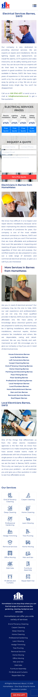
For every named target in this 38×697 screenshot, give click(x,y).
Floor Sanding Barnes (19, 378)
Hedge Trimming (18, 645)
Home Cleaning (18, 634)
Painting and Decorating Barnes (19, 372)
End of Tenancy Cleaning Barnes (19, 366)
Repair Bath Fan (18, 675)
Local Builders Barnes (19, 357)
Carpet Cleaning (18, 627)
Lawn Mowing (18, 641)
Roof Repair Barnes (19, 398)
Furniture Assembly (18, 669)
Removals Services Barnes (19, 395)
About (23, 683)
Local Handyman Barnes (19, 384)
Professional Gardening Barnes (19, 381)
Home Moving (18, 655)
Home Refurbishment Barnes (19, 389)
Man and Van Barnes (19, 392)
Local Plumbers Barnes (19, 386)
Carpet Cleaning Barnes (19, 363)
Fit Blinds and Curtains (18, 672)
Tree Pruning (18, 648)
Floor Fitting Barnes (19, 375)
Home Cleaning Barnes (19, 369)
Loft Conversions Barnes (19, 360)
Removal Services (18, 651)
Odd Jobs (18, 665)
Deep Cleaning (18, 631)
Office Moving (18, 658)
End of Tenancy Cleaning (18, 624)
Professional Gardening (18, 638)
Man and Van (18, 662)
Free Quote (6, 129)
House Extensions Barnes (19, 354)
